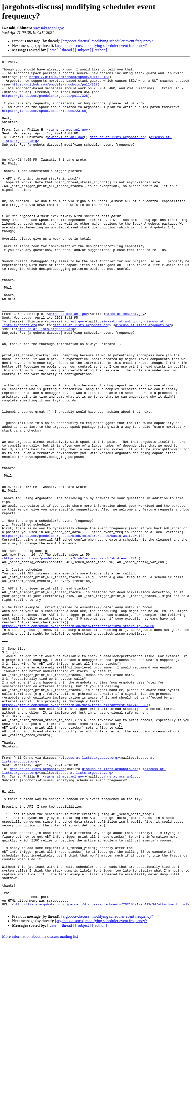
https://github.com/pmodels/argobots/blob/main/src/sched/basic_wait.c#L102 (73, 631)
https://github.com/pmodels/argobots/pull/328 (45, 103)
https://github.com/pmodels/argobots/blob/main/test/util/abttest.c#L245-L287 (75, 834)
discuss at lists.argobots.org (118, 152)
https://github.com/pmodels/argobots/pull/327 (55, 89)
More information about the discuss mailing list (40, 1105)
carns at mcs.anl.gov (68, 143)
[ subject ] (83, 50)
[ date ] (52, 50)
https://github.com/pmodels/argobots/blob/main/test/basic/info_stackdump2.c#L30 (78, 739)
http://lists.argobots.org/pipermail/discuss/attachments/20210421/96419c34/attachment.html (100, 1073)
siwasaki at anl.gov (48, 28)
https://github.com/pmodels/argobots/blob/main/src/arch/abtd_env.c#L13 (71, 658)
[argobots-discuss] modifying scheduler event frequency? (107, 41)
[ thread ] (67, 50)
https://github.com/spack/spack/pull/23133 (69, 80)
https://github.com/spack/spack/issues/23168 (44, 121)
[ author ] (99, 50)
